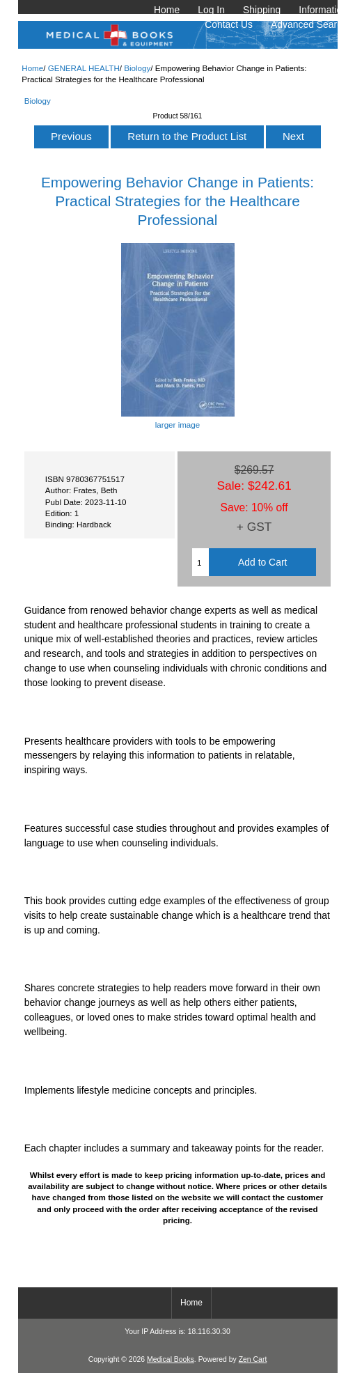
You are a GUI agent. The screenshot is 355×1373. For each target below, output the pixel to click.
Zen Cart (253, 1359)
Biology (137, 67)
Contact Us (229, 24)
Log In (211, 9)
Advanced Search (309, 24)
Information (323, 9)
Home (167, 9)
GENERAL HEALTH (84, 67)
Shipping (262, 9)
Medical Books (170, 1359)
